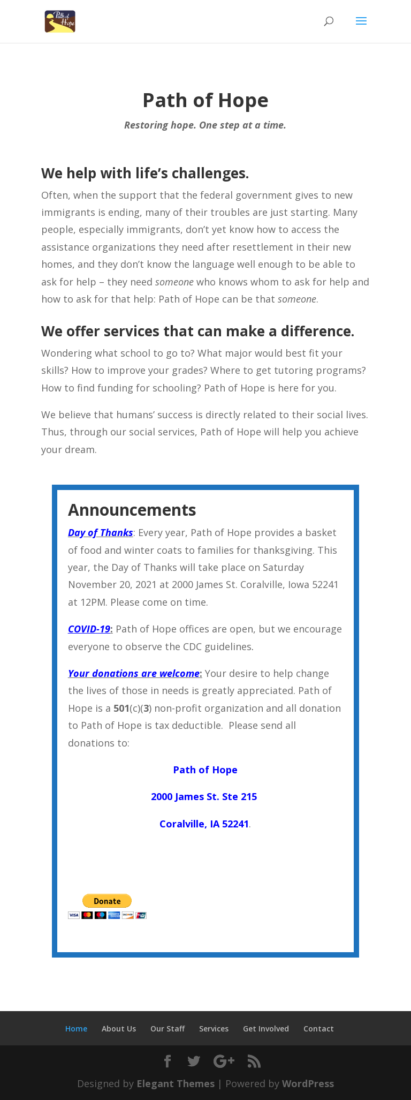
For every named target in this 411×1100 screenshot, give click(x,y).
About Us (119, 1028)
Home (76, 1028)
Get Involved (266, 1028)
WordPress (308, 1083)
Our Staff (167, 1028)
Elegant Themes (175, 1083)
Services (214, 1028)
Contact (318, 1028)
